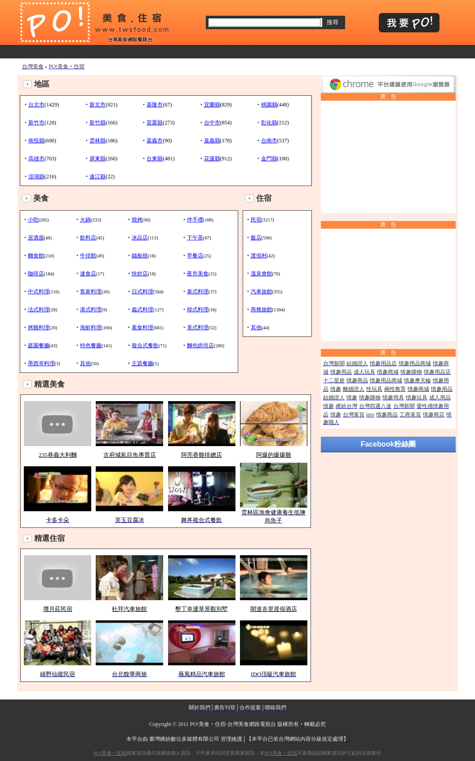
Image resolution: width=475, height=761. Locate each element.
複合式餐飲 (145, 345)
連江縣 (97, 176)
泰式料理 (198, 291)
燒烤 (137, 220)
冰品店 (140, 237)
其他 (85, 363)
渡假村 (259, 255)
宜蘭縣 (212, 105)
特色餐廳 (91, 345)
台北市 (36, 105)
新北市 (97, 105)
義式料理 (142, 309)
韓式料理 (198, 309)
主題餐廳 (142, 363)
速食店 (88, 273)
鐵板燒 (140, 255)
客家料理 (91, 291)
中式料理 (38, 291)
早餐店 (195, 255)
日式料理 (142, 291)
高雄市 (36, 158)
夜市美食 (198, 273)
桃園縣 (269, 105)
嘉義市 (154, 140)
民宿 (256, 220)
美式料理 (198, 327)
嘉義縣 (212, 140)
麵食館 (36, 255)
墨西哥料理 (41, 363)
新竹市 (36, 122)
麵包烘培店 (200, 345)
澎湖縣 (36, 176)
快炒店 (140, 273)
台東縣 (154, 158)
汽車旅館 (261, 291)
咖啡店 (36, 273)
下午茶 (195, 237)
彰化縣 (269, 122)
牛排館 (88, 255)
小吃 (33, 220)
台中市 (212, 122)
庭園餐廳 (38, 345)
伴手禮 (195, 220)
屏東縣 (97, 158)
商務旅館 (261, 309)
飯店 (256, 237)
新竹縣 (97, 122)
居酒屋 (36, 237)
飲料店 (88, 237)
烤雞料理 (38, 327)
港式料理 (91, 309)
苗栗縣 (154, 122)
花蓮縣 (212, 158)
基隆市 (154, 105)
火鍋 (85, 220)
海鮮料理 (91, 327)
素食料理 (142, 327)
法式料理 (38, 309)
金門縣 (269, 158)
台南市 (269, 140)
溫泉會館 (261, 273)
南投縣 (36, 140)
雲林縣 (97, 140)
